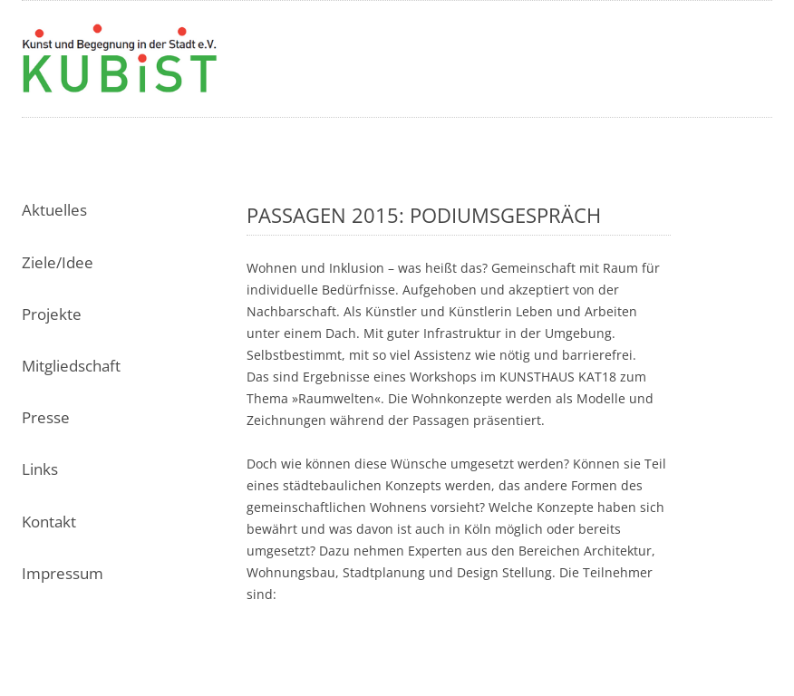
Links (40, 469)
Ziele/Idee (57, 262)
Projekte (52, 314)
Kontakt (49, 521)
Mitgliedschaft (71, 365)
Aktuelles (54, 209)
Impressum (62, 573)
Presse (46, 417)
